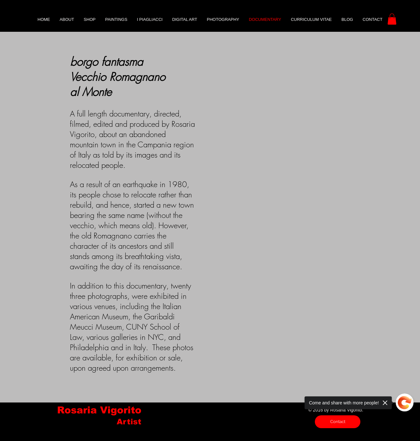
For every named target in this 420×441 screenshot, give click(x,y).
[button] (392, 19)
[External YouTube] (283, 153)
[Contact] (337, 421)
